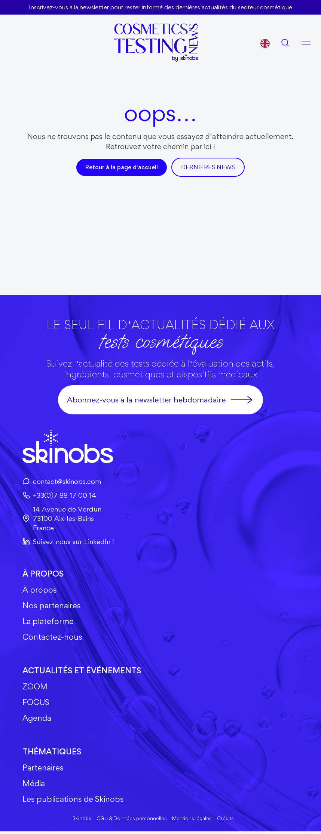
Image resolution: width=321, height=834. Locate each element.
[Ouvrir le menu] (306, 42)
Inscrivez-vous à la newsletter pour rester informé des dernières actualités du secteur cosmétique (160, 7)
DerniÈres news (208, 167)
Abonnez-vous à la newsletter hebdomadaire (161, 399)
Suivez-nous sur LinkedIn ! (68, 541)
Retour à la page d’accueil (121, 167)
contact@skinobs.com (61, 481)
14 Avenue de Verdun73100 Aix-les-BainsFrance (61, 518)
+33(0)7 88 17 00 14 (60, 495)
